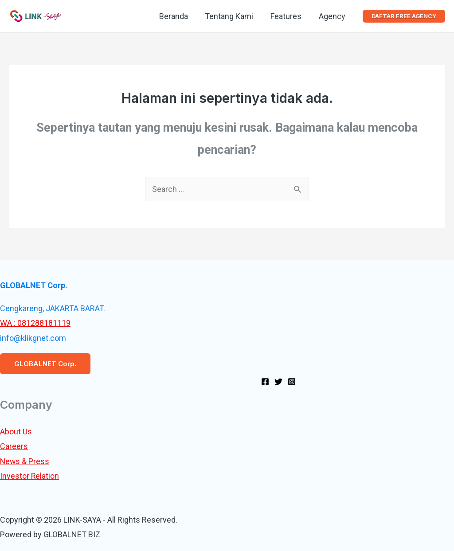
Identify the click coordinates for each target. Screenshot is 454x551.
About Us (16, 431)
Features (287, 16)
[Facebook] (265, 382)
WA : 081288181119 (35, 323)
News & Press (25, 461)
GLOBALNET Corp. (45, 364)
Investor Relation (29, 476)
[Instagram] (292, 382)
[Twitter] (278, 382)
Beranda (177, 16)
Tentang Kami (232, 16)
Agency (332, 16)
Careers (14, 446)
